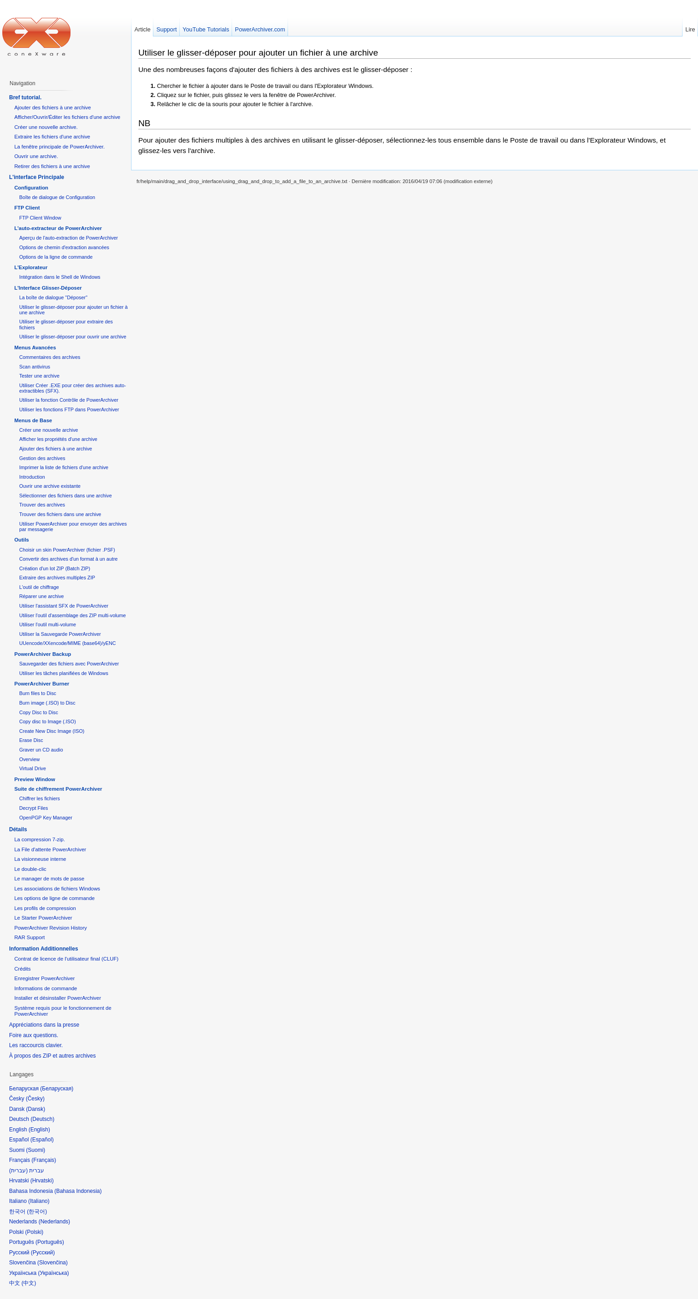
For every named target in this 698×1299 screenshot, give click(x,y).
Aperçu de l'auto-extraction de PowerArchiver (68, 237)
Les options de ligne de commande (54, 898)
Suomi (35, 1150)
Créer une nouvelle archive (48, 430)
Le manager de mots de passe (49, 878)
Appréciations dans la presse (44, 1025)
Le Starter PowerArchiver (43, 918)
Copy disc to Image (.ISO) (47, 721)
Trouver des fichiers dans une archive (60, 514)
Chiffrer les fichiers (39, 798)
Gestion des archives (42, 458)
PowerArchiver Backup (42, 654)
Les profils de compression (45, 908)
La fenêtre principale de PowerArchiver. (59, 146)
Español (42, 1139)
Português (49, 1242)
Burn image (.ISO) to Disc (47, 703)
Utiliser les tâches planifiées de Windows (63, 673)
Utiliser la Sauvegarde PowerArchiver (60, 634)
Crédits (22, 969)
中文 (28, 1283)
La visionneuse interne (40, 859)
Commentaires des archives (49, 357)
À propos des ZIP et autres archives (52, 1056)
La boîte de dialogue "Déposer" (53, 297)
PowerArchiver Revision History (50, 928)
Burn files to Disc (37, 693)
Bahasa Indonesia (78, 1191)
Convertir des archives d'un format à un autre (68, 559)
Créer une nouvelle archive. (45, 127)
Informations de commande (45, 988)
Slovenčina (52, 1262)
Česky (35, 1098)
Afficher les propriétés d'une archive (58, 439)
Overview (29, 759)
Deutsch (42, 1119)
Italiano (39, 1201)
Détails (18, 829)
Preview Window (34, 779)
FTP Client (27, 207)
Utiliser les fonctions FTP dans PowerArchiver (69, 409)
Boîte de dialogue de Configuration (57, 197)
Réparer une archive (41, 596)
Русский (43, 1252)
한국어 (37, 1211)
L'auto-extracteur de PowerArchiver (58, 228)
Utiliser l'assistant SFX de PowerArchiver (63, 606)
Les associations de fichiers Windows (57, 888)
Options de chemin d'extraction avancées (64, 247)
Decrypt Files (33, 808)
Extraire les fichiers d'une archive (52, 136)
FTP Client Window (40, 217)
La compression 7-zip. (39, 839)
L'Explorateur (30, 267)
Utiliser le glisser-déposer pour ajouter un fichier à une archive (258, 52)
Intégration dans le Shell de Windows (59, 277)
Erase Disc (31, 740)
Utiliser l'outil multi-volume (47, 624)
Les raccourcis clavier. (36, 1045)
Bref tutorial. (25, 97)
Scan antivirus (34, 366)
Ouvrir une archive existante (50, 486)
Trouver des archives (42, 504)
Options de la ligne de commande (55, 257)
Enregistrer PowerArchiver (44, 978)
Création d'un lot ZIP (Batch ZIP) (54, 568)
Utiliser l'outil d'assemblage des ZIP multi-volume (72, 615)
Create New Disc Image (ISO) (51, 731)
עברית (18, 1170)
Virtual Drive (32, 768)
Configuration (31, 187)
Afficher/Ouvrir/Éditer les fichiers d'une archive (67, 117)
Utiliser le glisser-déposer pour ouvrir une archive (72, 336)
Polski (34, 1232)
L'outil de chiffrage (39, 587)
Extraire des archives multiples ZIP (57, 577)
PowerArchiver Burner (41, 683)
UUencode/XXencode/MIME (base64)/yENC (67, 643)
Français (43, 1160)
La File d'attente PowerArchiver (50, 849)
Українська (53, 1273)
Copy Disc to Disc (38, 712)
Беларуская (56, 1088)
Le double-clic (30, 869)
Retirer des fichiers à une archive (52, 166)
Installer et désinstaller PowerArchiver (57, 998)
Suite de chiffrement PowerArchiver (58, 789)
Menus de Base (33, 420)
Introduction (32, 477)
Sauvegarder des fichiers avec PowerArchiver (69, 663)
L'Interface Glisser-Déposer (47, 288)
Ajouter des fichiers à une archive (52, 107)
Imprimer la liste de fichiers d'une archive (63, 467)
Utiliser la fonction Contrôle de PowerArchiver (68, 400)
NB (144, 123)
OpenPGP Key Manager (45, 817)
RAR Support (29, 937)
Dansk (35, 1109)
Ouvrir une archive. (36, 156)
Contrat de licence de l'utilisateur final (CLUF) (66, 958)
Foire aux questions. (33, 1035)
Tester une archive (39, 375)
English (39, 1129)
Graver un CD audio (41, 749)
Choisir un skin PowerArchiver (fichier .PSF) (67, 549)
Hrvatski (42, 1180)
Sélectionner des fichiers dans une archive (65, 495)
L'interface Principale (36, 177)
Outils (21, 539)
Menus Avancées (35, 347)
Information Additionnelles (43, 949)
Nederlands (54, 1221)
